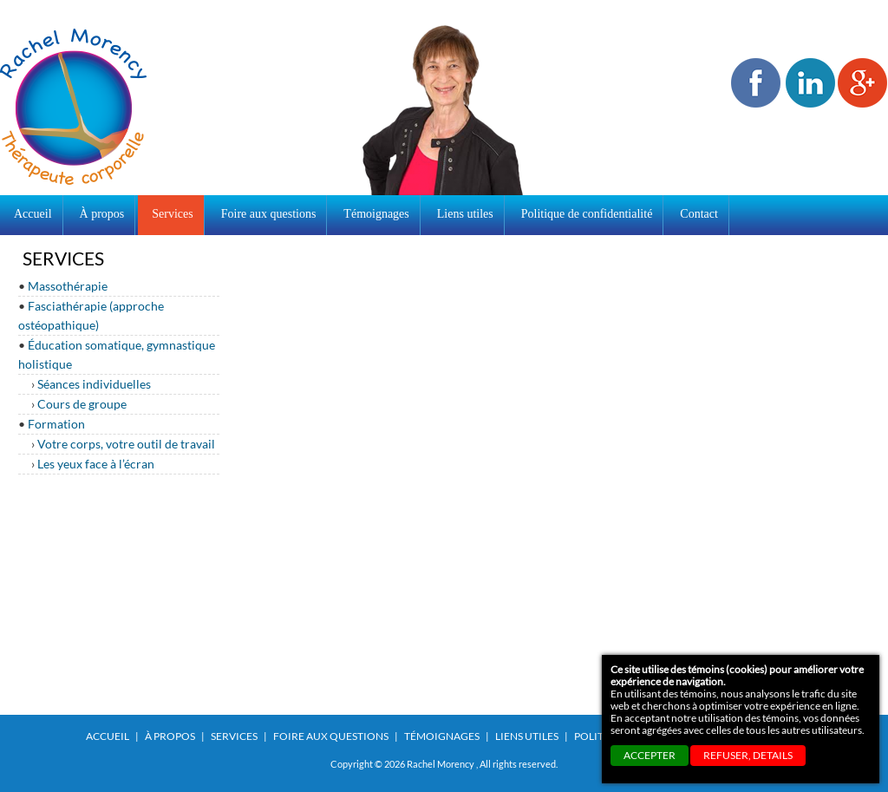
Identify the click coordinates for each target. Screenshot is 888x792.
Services (234, 736)
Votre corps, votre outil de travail (126, 443)
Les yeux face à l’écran (95, 463)
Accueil (33, 213)
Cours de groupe (82, 403)
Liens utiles (526, 736)
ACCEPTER (650, 755)
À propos (170, 736)
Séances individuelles (94, 383)
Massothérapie (68, 285)
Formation (56, 423)
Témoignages (442, 736)
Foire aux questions (330, 736)
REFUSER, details (748, 755)
